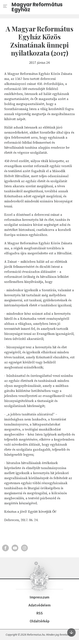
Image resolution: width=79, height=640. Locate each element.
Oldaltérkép (40, 621)
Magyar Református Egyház (37, 7)
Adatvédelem (39, 605)
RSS (39, 613)
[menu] (5, 6)
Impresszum (39, 597)
